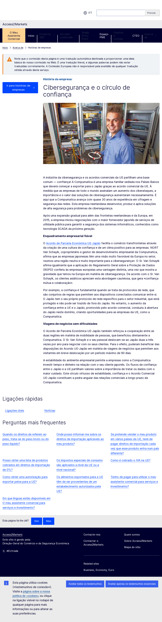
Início (31, 35)
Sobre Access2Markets (138, 541)
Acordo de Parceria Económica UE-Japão (73, 243)
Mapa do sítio (132, 547)
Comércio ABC (47, 36)
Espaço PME (104, 36)
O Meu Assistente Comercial (14, 35)
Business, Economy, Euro (99, 570)
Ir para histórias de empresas (18, 88)
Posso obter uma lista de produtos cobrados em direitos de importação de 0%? (26, 465)
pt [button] (87, 13)
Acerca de (151, 36)
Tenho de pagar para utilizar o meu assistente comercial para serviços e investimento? (134, 481)
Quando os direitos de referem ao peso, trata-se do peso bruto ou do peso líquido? (26, 439)
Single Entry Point (88, 35)
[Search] (152, 13)
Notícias (49, 410)
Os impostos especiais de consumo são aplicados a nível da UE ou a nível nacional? (79, 465)
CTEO (135, 35)
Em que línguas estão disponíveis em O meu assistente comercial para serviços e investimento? (26, 503)
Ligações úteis (14, 410)
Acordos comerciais (68, 36)
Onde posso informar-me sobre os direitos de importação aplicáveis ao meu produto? (80, 439)
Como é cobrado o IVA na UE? (130, 460)
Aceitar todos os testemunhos (85, 584)
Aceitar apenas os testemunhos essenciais (132, 584)
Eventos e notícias (120, 35)
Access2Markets (12, 534)
